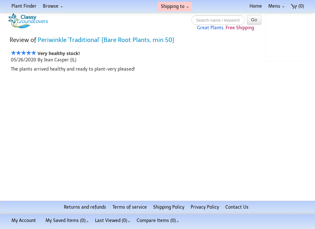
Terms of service (130, 207)
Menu (276, 6)
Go (254, 19)
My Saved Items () (67, 220)
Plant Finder (24, 6)
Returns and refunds (85, 207)
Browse (53, 6)
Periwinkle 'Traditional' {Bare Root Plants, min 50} (106, 40)
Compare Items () (158, 220)
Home (256, 6)
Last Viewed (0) (112, 220)
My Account (23, 220)
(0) (297, 6)
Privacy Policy (205, 207)
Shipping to (175, 6)
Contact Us (237, 207)
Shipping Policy (168, 207)
